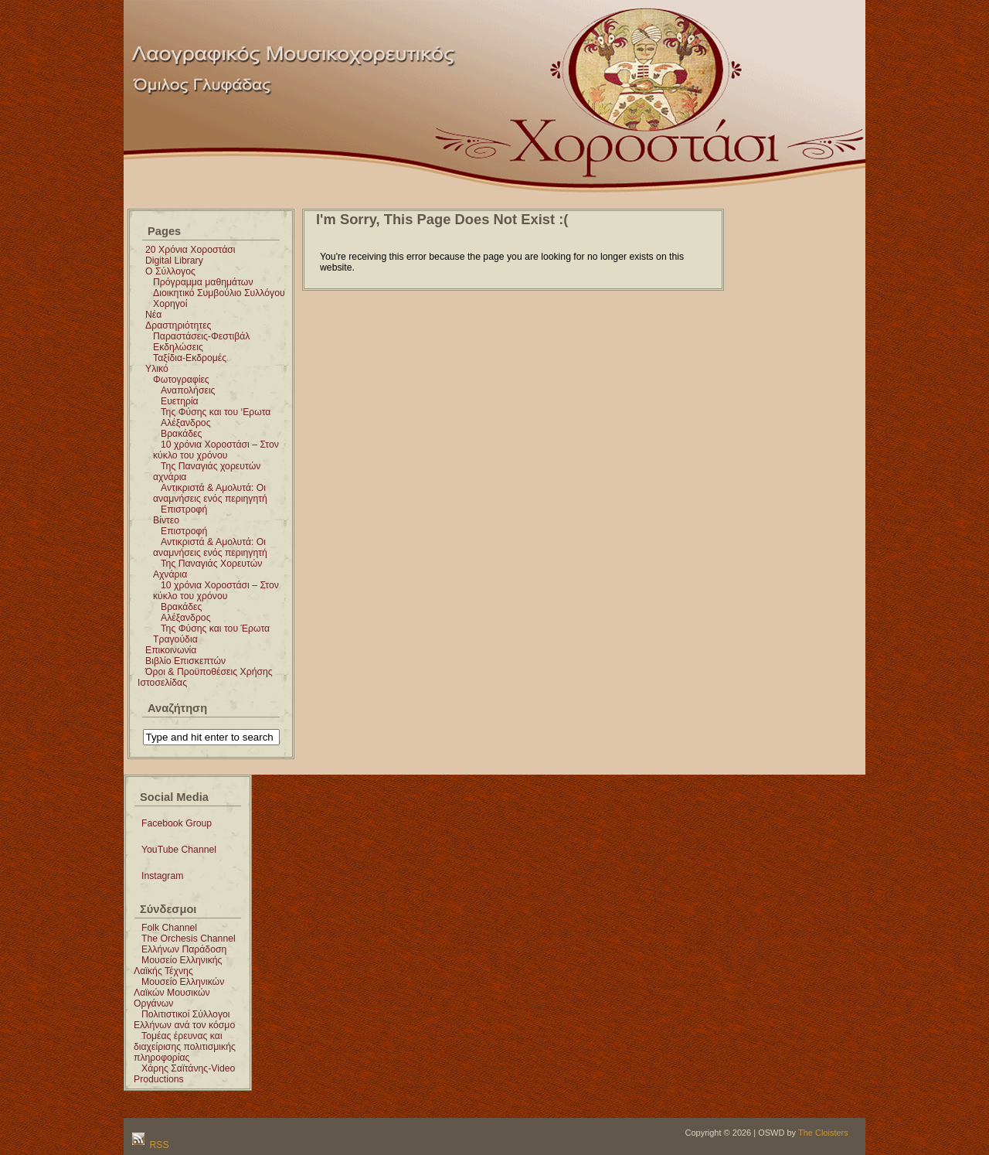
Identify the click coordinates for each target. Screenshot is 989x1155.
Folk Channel (169, 927)
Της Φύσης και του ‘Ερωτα (215, 412)
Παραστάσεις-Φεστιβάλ (201, 336)
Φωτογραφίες (181, 379)
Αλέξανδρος (186, 422)
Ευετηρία (180, 401)
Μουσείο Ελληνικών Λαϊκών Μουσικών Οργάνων (179, 992)
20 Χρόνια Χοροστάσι (190, 249)
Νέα (153, 314)
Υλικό (156, 368)
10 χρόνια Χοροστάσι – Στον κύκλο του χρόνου (216, 450)
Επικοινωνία (170, 650)
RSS (158, 1145)
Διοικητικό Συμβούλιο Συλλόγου (219, 293)
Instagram (162, 876)
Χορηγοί (170, 303)
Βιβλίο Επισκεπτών (185, 661)
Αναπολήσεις (188, 390)
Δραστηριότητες (178, 325)
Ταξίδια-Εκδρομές (189, 358)
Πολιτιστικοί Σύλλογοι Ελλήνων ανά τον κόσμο (184, 1020)
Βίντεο (166, 520)
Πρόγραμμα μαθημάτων (203, 282)
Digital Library (174, 260)
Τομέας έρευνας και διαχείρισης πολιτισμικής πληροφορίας (185, 1047)
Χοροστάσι (550, 18)
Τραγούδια (175, 639)
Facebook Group (176, 823)
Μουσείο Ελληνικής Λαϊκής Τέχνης (178, 965)
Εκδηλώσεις (178, 347)
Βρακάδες (181, 433)
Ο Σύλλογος (170, 271)
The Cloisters (823, 1132)
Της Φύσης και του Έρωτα (215, 628)
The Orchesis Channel (188, 938)
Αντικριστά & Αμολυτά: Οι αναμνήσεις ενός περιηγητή (210, 493)
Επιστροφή (184, 509)
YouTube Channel (178, 849)
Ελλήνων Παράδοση (183, 949)
